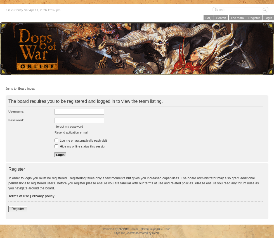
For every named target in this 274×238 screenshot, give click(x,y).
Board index (26, 88)
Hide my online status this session (80, 146)
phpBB (123, 229)
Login (268, 18)
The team (237, 18)
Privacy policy (43, 196)
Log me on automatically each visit (81, 140)
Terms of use (18, 196)
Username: (16, 111)
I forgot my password (69, 126)
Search (221, 18)
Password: (16, 120)
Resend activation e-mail (71, 132)
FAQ (209, 18)
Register (254, 18)
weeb (155, 233)
